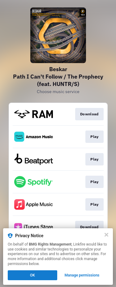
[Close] (106, 235)
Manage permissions (82, 275)
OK (32, 275)
